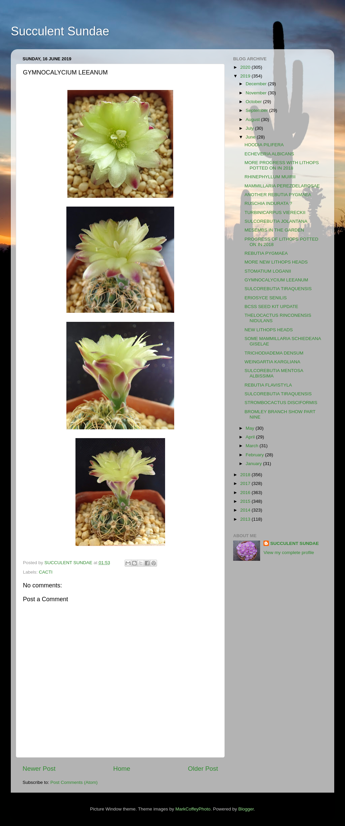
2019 (246, 76)
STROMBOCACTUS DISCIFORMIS (281, 402)
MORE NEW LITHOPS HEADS (276, 262)
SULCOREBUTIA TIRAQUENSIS (278, 288)
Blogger (246, 809)
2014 (246, 510)
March (252, 445)
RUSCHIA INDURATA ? (268, 203)
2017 (246, 483)
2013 (246, 519)
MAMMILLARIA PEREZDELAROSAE (282, 185)
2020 (246, 67)
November (257, 92)
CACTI (46, 572)
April (251, 436)
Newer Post (39, 768)
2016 (246, 492)
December (257, 83)
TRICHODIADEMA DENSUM (274, 353)
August (253, 119)
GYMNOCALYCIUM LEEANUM (276, 279)
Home (121, 768)
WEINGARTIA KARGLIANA (273, 361)
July (250, 128)
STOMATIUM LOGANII (268, 271)
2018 (246, 474)
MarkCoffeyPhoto (193, 809)
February (255, 454)
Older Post (203, 768)
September (257, 110)
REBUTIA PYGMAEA (266, 253)
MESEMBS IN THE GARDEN (274, 230)
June (251, 137)
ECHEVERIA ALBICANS (269, 153)
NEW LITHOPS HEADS (269, 329)
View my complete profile (288, 552)
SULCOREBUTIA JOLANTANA (276, 221)
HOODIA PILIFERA (264, 144)
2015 (246, 501)
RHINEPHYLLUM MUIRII (270, 176)
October (254, 101)
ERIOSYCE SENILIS (266, 297)
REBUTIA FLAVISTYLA (268, 385)
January (254, 463)
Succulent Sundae (60, 31)
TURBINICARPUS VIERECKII (275, 212)
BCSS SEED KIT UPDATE (271, 306)
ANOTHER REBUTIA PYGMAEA (278, 194)
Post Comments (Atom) (74, 782)
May (250, 428)
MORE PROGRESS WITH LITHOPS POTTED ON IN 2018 (282, 165)
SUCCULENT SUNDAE (294, 543)
